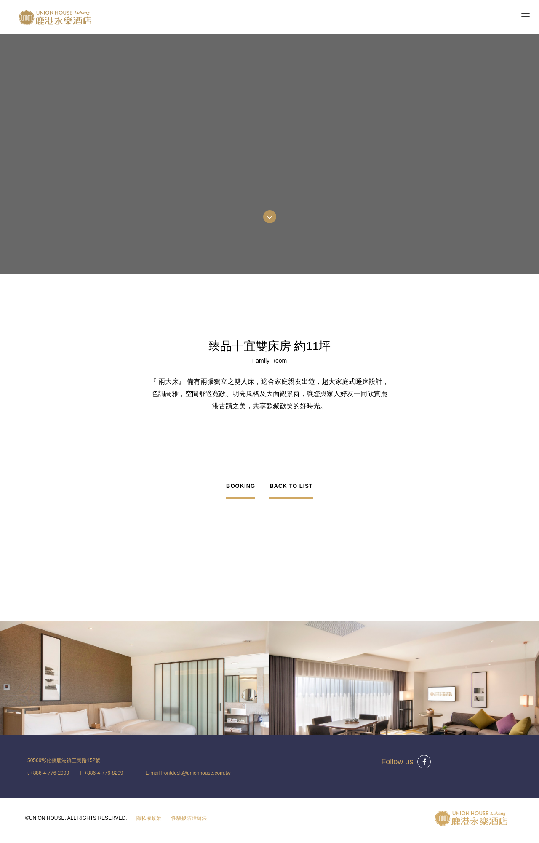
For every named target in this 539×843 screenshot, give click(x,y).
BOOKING (240, 486)
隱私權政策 (148, 818)
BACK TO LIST (291, 486)
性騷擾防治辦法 (189, 818)
